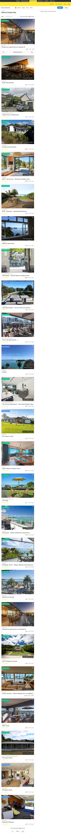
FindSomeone (40, 1)
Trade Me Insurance (25, 1)
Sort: (2, 16)
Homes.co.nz (52, 1)
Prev (3, 52)
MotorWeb (46, 1)
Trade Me (18, 1)
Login (68, 4)
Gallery (66, 7)
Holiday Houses (33, 1)
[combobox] (9, 7)
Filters (31, 7)
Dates (19, 7)
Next (32, 52)
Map (60, 7)
